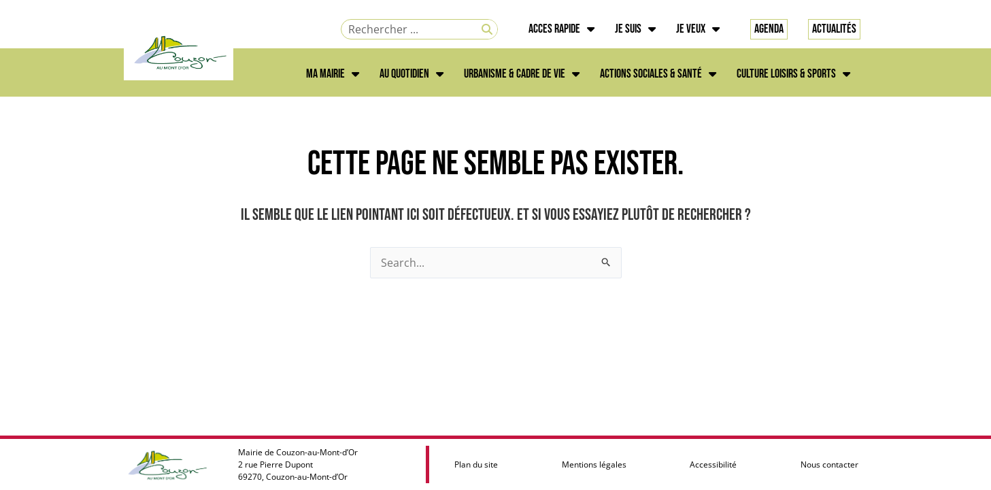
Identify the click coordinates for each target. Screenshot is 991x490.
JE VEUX (698, 29)
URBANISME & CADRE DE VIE (522, 74)
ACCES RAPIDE (561, 29)
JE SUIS (635, 29)
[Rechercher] (487, 29)
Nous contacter (829, 464)
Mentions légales (594, 464)
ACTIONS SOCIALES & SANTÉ (658, 74)
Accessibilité (713, 464)
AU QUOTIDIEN (411, 74)
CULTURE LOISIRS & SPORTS (793, 74)
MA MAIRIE (332, 74)
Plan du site (476, 464)
